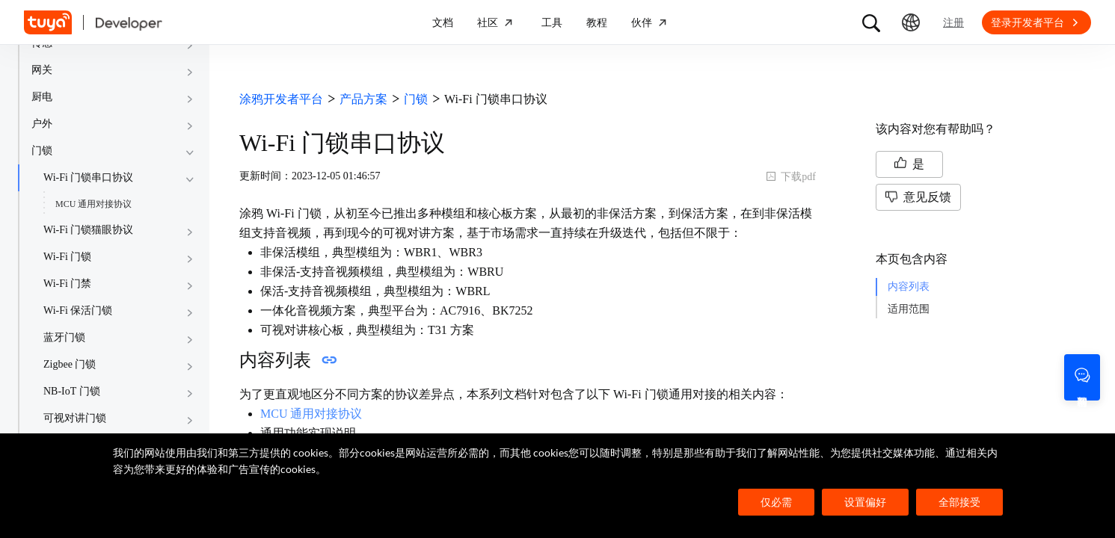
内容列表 (909, 286)
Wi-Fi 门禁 (67, 283)
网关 (41, 69)
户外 (41, 123)
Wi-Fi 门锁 (67, 256)
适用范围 (909, 309)
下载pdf (791, 176)
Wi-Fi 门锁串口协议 (88, 177)
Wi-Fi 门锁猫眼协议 (88, 229)
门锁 (41, 150)
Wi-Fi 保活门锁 (77, 310)
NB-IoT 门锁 (71, 391)
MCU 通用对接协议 (93, 204)
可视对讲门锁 (74, 418)
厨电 (41, 96)
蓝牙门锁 (64, 337)
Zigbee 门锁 (69, 364)
